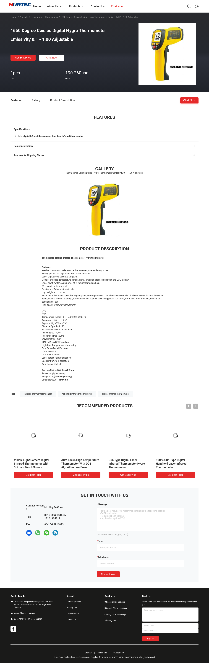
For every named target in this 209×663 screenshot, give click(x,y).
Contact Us (71, 619)
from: (101, 541)
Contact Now (108, 574)
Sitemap (88, 653)
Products (23, 17)
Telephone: (103, 557)
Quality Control (73, 613)
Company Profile (74, 602)
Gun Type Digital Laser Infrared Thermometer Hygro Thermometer (127, 463)
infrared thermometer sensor (38, 394)
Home (13, 17)
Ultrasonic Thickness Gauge (116, 608)
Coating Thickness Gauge (115, 614)
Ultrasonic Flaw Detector (114, 602)
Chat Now (51, 57)
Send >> (150, 639)
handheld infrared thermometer (77, 394)
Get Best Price (23, 57)
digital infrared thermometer (115, 394)
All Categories (110, 620)
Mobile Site (102, 653)
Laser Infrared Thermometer (44, 17)
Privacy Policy (118, 653)
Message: (102, 504)
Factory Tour (72, 608)
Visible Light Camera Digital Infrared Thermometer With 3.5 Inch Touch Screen (31, 463)
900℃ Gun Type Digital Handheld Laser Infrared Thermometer (171, 463)
